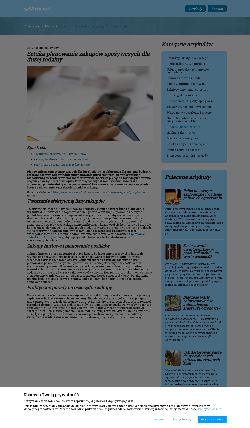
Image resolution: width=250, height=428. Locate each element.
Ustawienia (158, 419)
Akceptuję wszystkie (212, 419)
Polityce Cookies (209, 409)
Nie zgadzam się (182, 419)
